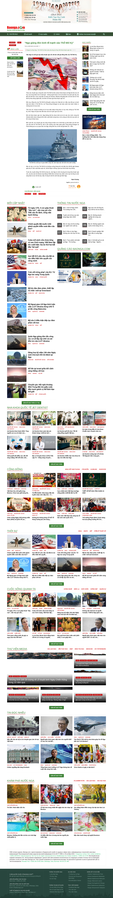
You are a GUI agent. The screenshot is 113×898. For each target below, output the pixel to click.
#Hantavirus (92, 765)
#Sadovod (102, 469)
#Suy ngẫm (92, 633)
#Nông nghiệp (43, 249)
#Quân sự (38, 231)
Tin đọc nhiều (16, 712)
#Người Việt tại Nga (96, 131)
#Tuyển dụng (35, 490)
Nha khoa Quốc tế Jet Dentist (27, 407)
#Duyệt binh (16, 676)
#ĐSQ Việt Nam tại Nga (72, 469)
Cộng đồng (15, 469)
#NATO (86, 531)
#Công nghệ (68, 589)
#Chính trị (12, 42)
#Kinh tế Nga (85, 131)
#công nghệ (96, 608)
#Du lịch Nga (51, 649)
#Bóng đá (17, 488)
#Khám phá (23, 676)
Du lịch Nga (53, 878)
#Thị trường (85, 132)
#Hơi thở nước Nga (12, 805)
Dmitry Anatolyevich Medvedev (96, 876)
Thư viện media (17, 649)
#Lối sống (99, 633)
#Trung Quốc (43, 277)
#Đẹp (71, 649)
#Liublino (93, 469)
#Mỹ (34, 231)
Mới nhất (28, 34)
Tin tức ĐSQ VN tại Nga (56, 887)
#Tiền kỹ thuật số (100, 531)
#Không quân (56, 694)
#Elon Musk (46, 633)
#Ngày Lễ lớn (10, 515)
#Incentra (35, 513)
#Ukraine (41, 311)
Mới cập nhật (16, 203)
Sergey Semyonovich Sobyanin (96, 887)
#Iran (29, 231)
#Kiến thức (18, 633)
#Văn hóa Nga (44, 805)
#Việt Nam (30, 249)
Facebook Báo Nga (74, 887)
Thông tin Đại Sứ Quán (56, 885)
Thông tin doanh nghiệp (86, 34)
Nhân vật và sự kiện (93, 872)
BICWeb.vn (32, 892)
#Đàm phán (42, 293)
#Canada (89, 608)
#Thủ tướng (85, 513)
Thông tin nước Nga (71, 203)
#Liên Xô (26, 737)
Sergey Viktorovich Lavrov (95, 881)
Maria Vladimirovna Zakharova (96, 885)
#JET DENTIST (10, 429)
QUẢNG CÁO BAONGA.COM (73, 249)
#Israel (35, 373)
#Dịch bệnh (84, 765)
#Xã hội (34, 633)
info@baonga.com (18, 887)
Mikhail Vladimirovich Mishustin (96, 878)
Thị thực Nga (53, 876)
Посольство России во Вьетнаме (75, 877)
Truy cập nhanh (73, 885)
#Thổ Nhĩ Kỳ (12, 45)
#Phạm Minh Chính (87, 515)
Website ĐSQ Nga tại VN (57, 891)
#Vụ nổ (40, 373)
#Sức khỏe (85, 427)
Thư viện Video (73, 891)
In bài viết (38, 187)
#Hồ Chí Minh (50, 359)
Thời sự (12, 531)
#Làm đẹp (84, 451)
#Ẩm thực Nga (63, 649)
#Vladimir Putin (79, 780)
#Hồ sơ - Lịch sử (11, 737)
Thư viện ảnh (72, 889)
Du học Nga (72, 872)
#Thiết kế (96, 488)
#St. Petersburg (100, 649)
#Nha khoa (22, 427)
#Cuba (36, 249)
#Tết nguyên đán (69, 427)
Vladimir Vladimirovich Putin (95, 874)
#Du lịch (9, 765)
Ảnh (68, 34)
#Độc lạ (76, 589)
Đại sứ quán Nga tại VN (56, 889)
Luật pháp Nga (54, 874)
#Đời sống (85, 633)
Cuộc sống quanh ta (21, 589)
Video (57, 34)
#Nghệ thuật (86, 833)
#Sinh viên (71, 513)
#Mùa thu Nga (79, 649)
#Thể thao (10, 488)
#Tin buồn (85, 469)
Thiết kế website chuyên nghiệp (20, 890)
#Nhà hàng (35, 488)
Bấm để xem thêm (94, 109)
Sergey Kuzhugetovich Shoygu (96, 883)
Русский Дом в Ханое (75, 880)
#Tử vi (29, 217)
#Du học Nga (101, 780)
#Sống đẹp (94, 589)
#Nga (19, 42)
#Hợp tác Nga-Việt (87, 694)
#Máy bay (49, 694)
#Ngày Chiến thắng (92, 660)
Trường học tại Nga (74, 874)
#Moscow (30, 359)
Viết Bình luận (15, 58)
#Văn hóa (23, 488)
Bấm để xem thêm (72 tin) (31, 403)
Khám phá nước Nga (20, 780)
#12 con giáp (36, 217)
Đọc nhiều (42, 34)
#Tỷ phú (40, 633)
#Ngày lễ (34, 515)
